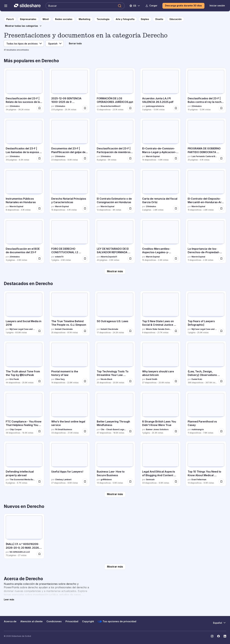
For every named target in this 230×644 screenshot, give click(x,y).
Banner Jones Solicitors (157, 429)
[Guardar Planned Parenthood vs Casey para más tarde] (221, 431)
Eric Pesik (14, 379)
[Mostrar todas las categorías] (23, 25)
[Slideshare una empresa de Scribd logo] (27, 6)
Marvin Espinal (153, 156)
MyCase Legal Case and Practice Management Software (22, 329)
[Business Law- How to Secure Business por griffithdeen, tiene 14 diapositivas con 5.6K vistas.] (115, 463)
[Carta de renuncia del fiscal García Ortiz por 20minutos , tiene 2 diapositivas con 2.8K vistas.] (160, 191)
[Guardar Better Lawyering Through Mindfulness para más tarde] (130, 431)
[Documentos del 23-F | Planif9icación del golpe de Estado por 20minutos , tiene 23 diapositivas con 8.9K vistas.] (69, 140)
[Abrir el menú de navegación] (6, 6)
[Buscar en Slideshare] (85, 6)
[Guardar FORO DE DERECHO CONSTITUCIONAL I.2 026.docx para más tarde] (85, 258)
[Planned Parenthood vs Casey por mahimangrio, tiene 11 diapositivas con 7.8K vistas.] (206, 413)
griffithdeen (106, 479)
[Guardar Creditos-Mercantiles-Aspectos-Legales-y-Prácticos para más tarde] (176, 258)
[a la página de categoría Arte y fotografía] (125, 19)
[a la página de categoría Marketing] (84, 19)
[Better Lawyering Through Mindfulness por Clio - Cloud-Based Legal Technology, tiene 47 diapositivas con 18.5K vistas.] (115, 413)
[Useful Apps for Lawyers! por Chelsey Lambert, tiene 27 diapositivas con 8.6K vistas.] (69, 463)
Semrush (150, 479)
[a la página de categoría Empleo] (145, 19)
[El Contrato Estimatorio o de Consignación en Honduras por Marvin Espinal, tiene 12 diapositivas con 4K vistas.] (115, 191)
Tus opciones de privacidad (117, 621)
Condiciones (54, 621)
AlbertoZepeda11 (109, 256)
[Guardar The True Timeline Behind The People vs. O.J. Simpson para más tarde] (85, 331)
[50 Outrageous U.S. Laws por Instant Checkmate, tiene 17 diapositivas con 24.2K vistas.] (115, 313)
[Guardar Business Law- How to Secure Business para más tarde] (130, 481)
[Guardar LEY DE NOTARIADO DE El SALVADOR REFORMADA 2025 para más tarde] (130, 258)
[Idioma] (55, 43)
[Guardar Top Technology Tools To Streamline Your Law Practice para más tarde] (130, 381)
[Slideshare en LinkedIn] (225, 636)
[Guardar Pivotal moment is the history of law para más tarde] (85, 381)
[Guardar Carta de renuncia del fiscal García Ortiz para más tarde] (176, 208)
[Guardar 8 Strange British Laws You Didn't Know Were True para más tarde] (176, 431)
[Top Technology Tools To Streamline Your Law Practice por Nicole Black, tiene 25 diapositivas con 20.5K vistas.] (115, 363)
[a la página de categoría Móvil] (45, 19)
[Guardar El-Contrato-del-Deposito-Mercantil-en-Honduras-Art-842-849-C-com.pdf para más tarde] (221, 208)
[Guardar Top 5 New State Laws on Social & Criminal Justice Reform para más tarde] (176, 331)
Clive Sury (60, 379)
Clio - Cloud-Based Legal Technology (113, 429)
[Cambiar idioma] (135, 6)
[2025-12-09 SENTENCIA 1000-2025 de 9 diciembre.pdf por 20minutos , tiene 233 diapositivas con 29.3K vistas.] (69, 90)
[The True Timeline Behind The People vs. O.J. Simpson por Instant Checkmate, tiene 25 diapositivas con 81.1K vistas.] (69, 313)
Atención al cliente (31, 621)
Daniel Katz (197, 379)
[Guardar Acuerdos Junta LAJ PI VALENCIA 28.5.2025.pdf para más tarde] (176, 108)
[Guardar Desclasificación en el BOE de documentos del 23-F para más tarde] (39, 258)
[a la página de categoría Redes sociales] (64, 19)
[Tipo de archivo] (24, 43)
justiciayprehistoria (155, 106)
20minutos (15, 106)
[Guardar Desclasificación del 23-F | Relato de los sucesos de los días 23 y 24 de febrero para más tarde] (39, 108)
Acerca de (10, 621)
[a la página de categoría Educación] (175, 19)
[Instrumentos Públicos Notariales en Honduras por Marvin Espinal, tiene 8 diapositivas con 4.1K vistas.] (24, 191)
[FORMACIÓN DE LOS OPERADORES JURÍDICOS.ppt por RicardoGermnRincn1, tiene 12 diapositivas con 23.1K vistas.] (115, 90)
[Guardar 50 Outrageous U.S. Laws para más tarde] (130, 331)
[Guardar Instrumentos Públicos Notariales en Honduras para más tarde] (39, 208)
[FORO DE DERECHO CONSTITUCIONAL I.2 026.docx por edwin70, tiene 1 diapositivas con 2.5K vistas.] (69, 241)
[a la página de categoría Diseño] (159, 19)
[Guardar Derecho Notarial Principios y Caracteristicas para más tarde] (85, 208)
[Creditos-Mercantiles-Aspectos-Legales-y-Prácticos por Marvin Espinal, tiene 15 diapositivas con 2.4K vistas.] (160, 241)
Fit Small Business (63, 429)
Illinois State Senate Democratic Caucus (159, 329)
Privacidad (71, 621)
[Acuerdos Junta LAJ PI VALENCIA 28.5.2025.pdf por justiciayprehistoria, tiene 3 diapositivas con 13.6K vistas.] (160, 90)
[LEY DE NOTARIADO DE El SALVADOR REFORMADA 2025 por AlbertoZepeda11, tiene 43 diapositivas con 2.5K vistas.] (115, 241)
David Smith (151, 379)
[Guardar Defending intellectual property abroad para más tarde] (39, 481)
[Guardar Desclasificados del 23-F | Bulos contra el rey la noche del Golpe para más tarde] (221, 108)
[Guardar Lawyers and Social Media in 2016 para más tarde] (39, 331)
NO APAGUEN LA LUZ (20, 552)
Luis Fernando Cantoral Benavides (204, 156)
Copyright (88, 621)
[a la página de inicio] (10, 19)
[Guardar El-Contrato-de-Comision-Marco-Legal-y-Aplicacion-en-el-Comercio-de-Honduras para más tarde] (176, 158)
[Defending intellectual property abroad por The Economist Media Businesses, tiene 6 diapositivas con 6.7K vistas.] (24, 463)
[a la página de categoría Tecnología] (103, 19)
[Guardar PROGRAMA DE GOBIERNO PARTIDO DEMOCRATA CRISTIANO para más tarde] (221, 158)
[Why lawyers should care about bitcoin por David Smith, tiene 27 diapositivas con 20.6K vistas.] (160, 363)
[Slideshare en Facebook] (218, 636)
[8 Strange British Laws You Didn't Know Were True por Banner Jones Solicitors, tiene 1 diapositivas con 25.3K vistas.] (160, 413)
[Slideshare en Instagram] (212, 636)
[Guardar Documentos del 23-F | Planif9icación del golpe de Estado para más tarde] (85, 158)
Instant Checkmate (64, 329)
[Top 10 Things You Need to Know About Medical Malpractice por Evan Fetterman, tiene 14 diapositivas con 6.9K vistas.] (206, 463)
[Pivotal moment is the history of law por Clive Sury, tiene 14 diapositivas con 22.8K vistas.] (69, 363)
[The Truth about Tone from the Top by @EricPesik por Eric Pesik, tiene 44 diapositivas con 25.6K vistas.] (24, 363)
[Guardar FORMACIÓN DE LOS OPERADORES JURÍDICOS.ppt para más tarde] (130, 108)
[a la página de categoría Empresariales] (28, 19)
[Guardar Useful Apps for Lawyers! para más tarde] (85, 481)
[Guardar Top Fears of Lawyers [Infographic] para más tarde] (221, 331)
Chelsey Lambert (63, 479)
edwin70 (59, 256)
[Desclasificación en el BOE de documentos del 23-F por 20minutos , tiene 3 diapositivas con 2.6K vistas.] (24, 241)
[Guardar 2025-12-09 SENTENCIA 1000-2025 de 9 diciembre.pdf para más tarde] (85, 108)
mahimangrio (198, 429)
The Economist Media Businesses (22, 479)
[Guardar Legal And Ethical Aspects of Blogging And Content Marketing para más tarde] (176, 481)
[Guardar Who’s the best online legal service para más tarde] (85, 431)
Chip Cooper (16, 429)
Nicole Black (106, 379)
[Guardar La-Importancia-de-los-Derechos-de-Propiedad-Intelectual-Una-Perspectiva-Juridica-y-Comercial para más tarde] (221, 258)
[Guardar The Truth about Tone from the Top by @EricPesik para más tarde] (39, 381)
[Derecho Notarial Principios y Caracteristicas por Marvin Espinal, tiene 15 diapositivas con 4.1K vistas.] (69, 191)
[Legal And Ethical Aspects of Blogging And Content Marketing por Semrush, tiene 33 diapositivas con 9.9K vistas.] (160, 463)
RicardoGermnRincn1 (110, 106)
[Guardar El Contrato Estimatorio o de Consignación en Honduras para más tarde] (130, 208)
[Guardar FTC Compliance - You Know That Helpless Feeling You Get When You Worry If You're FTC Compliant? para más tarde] (39, 431)
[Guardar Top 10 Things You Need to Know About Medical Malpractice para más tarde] (221, 481)
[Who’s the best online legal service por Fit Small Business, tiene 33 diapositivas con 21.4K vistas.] (69, 413)
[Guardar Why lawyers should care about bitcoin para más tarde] (176, 381)
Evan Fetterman (199, 479)
